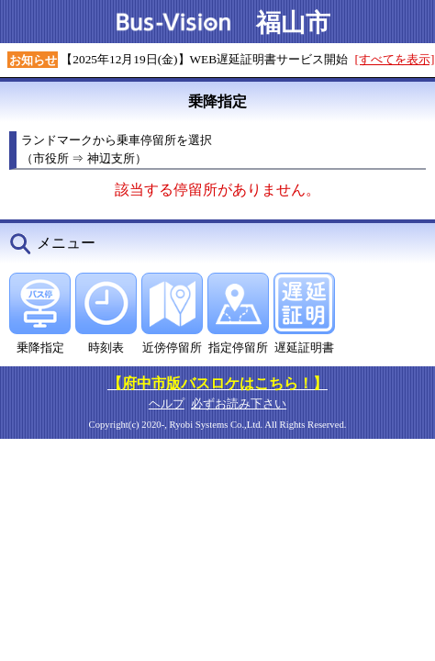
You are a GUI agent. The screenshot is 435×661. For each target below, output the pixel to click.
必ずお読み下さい (238, 403)
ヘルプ (166, 403)
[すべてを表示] (395, 59)
